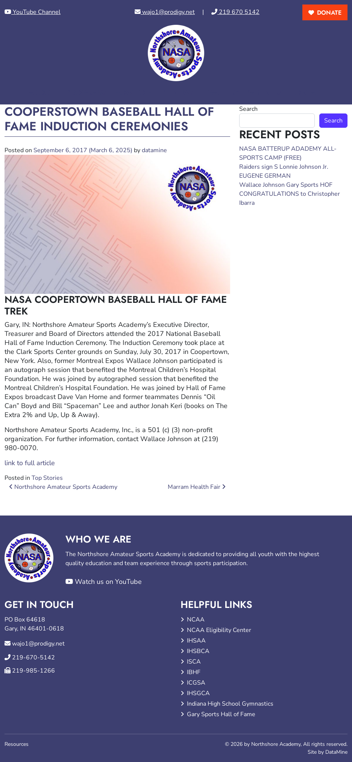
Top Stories (47, 478)
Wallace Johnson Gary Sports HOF (285, 185)
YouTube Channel (33, 12)
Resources (17, 744)
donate (329, 12)
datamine (154, 150)
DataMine (336, 752)
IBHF (193, 672)
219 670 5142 (235, 12)
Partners (264, 92)
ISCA (194, 662)
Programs (87, 92)
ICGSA (196, 683)
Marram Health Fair (197, 487)
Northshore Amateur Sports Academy (63, 487)
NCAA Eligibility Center (219, 630)
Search (248, 109)
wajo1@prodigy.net (165, 12)
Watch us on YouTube (103, 581)
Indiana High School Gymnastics (230, 704)
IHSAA (196, 641)
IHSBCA (198, 651)
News (183, 92)
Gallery (223, 92)
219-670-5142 (33, 657)
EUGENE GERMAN (265, 176)
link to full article (30, 462)
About (41, 92)
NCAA (196, 619)
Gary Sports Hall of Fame (221, 714)
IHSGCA (198, 693)
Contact (306, 92)
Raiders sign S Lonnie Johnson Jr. (283, 167)
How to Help (140, 92)
